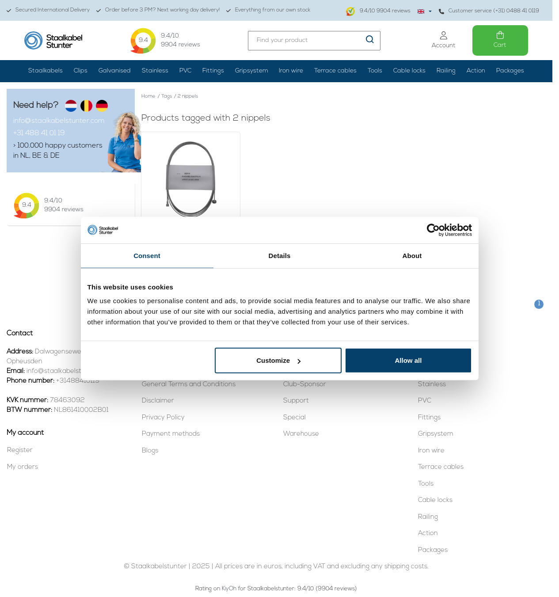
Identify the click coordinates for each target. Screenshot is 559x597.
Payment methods (171, 434)
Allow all (408, 360)
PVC (185, 71)
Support (296, 401)
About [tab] (412, 255)
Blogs (150, 451)
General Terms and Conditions (189, 384)
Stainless (155, 71)
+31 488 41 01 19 (39, 133)
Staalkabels (45, 71)
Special (294, 417)
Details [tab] (280, 255)
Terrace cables (335, 71)
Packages (510, 71)
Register (20, 450)
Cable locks (409, 71)
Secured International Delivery (48, 10)
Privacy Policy (163, 417)
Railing (446, 71)
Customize (278, 360)
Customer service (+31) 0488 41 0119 (489, 11)
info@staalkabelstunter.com (58, 121)
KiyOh (229, 589)
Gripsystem (251, 71)
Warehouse (301, 434)
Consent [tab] (146, 255)
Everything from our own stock (268, 10)
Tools (375, 71)
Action (476, 71)
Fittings (213, 71)
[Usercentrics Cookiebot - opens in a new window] (433, 229)
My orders (22, 467)
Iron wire (291, 71)
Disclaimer (158, 401)
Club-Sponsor (304, 384)
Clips (80, 71)
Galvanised (115, 71)
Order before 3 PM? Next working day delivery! (158, 10)
